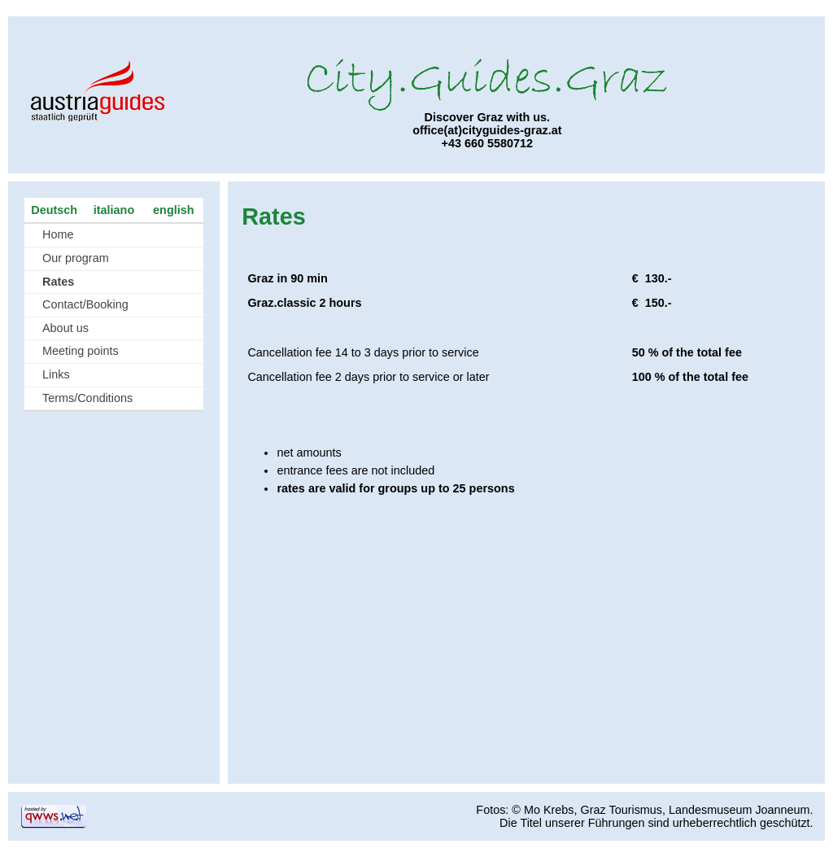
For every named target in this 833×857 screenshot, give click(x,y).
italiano (114, 209)
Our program (75, 258)
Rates (58, 281)
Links (56, 374)
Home (57, 234)
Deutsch (54, 209)
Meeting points (80, 350)
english (173, 209)
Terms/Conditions (87, 397)
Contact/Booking (85, 304)
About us (65, 327)
